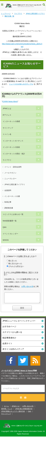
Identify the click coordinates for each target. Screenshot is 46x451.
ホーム (6, 408)
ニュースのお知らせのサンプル (21, 84)
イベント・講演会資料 (13, 167)
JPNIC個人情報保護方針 (24, 410)
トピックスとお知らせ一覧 (13, 214)
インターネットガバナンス (13, 141)
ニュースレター (10, 179)
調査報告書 (8, 208)
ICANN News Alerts (10, 101)
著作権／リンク (6, 410)
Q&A (4, 227)
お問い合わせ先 (27, 286)
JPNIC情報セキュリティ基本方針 (13, 413)
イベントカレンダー (10, 234)
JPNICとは (7, 108)
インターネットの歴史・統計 (14, 154)
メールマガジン (10, 173)
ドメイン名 (7, 134)
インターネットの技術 (11, 147)
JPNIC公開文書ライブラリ (35, 13)
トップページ (6, 13)
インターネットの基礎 (11, 121)
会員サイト (23, 345)
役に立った (12, 261)
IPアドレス (7, 115)
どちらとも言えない (16, 266)
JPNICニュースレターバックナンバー (23, 322)
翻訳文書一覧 (9, 16)
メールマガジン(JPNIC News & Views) (17, 372)
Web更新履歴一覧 (10, 221)
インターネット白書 (12, 196)
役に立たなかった (15, 263)
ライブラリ (18, 13)
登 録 (23, 399)
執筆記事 (7, 202)
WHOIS (6, 240)
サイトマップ (8, 128)
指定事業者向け (23, 339)
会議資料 (7, 190)
